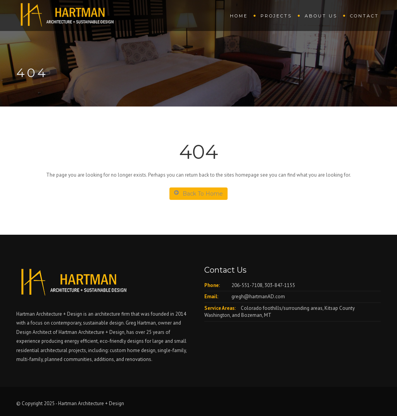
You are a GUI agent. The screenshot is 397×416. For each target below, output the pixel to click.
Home (239, 16)
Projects (276, 16)
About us (321, 16)
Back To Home (198, 193)
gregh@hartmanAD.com (258, 296)
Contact (364, 16)
